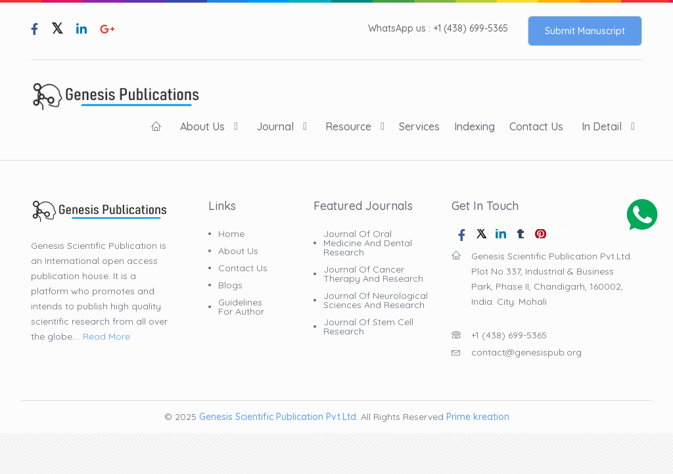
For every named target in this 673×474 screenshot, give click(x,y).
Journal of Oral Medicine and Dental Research (367, 243)
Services (419, 126)
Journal (275, 126)
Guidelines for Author (241, 307)
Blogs (230, 285)
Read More (106, 336)
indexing (474, 126)
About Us (202, 126)
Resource (348, 126)
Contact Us (536, 126)
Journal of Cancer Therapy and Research (373, 274)
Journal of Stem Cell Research (368, 326)
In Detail (602, 126)
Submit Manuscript (585, 31)
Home (231, 233)
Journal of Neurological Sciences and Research (375, 300)
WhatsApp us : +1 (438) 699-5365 (438, 28)
